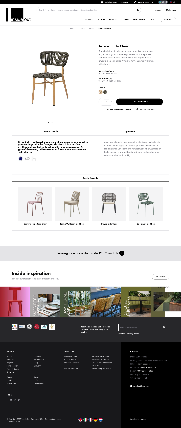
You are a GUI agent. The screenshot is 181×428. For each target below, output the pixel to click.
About (152, 20)
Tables (36, 377)
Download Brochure (139, 386)
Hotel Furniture (70, 356)
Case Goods (39, 383)
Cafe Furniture (70, 359)
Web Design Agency (138, 419)
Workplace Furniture (100, 359)
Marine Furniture (71, 368)
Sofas (36, 380)
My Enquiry (171, 10)
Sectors (125, 20)
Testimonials (39, 359)
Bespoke (101, 20)
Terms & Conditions (53, 419)
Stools (9, 380)
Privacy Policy (133, 333)
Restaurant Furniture (100, 356)
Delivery (37, 366)
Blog (36, 362)
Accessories (11, 383)
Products (89, 20)
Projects (113, 20)
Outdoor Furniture (72, 362)
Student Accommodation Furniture (102, 363)
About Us (37, 356)
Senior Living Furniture (101, 368)
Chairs (91, 28)
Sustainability (12, 366)
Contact (168, 19)
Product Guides (13, 369)
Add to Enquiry (140, 102)
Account (158, 10)
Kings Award (139, 20)
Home (72, 28)
